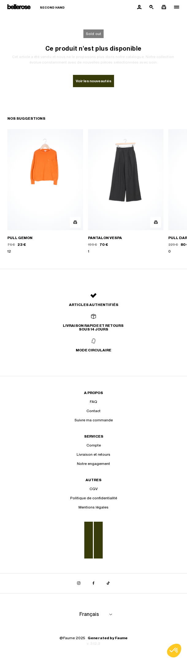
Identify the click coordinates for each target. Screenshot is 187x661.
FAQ (93, 402)
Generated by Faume (108, 638)
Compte (93, 445)
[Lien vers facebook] (93, 583)
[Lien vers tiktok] (108, 583)
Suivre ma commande (93, 420)
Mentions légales (93, 507)
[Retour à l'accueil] (36, 7)
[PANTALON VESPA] (126, 191)
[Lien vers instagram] (79, 583)
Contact (93, 411)
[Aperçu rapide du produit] (75, 222)
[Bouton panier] (164, 7)
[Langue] (96, 614)
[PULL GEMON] (45, 191)
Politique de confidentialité (93, 498)
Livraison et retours (93, 454)
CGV (94, 489)
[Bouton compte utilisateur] (139, 7)
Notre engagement (93, 464)
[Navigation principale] (175, 7)
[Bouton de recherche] (151, 7)
